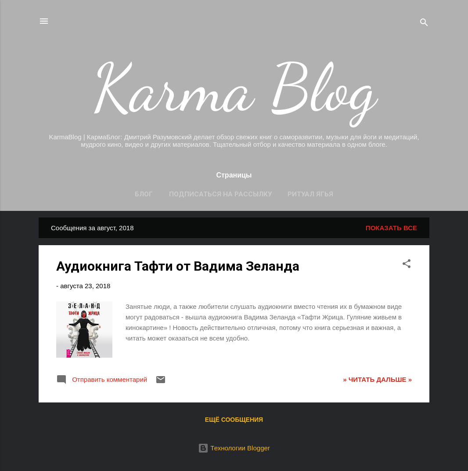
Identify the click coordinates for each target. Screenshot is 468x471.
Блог (144, 194)
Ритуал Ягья (310, 194)
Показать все (391, 228)
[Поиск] (424, 24)
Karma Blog (234, 87)
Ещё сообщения (234, 419)
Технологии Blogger (234, 448)
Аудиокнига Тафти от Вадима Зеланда (177, 266)
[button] (406, 265)
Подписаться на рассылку (220, 194)
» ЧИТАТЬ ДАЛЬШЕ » (377, 379)
